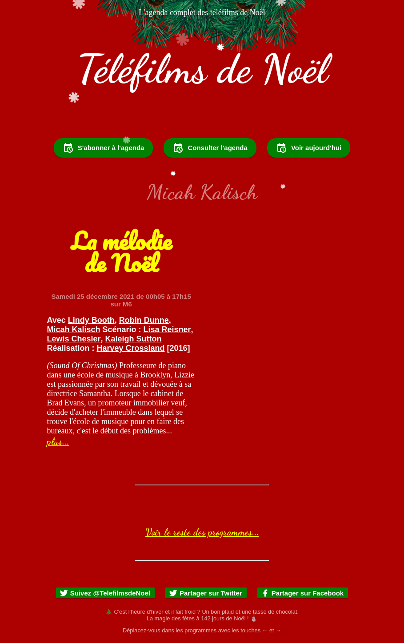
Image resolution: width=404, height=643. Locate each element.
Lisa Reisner (167, 329)
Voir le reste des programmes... (202, 532)
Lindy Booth (91, 320)
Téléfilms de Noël (202, 68)
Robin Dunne (144, 320)
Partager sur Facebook (302, 593)
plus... (58, 441)
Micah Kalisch (73, 329)
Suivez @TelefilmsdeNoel (105, 593)
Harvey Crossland (130, 348)
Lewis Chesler (73, 338)
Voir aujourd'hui (308, 148)
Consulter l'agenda (209, 148)
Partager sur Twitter (205, 593)
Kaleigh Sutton (133, 338)
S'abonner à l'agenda (103, 148)
